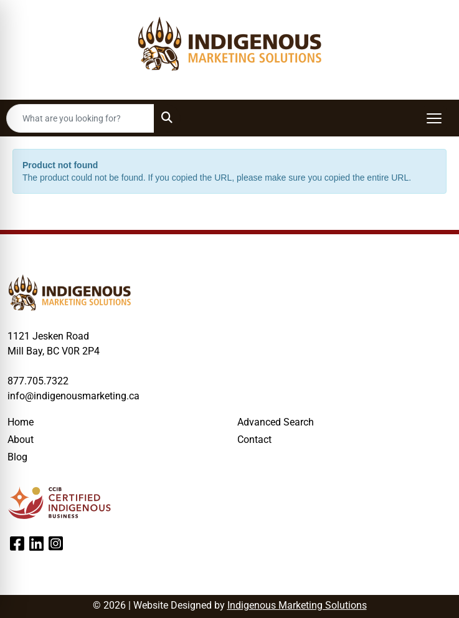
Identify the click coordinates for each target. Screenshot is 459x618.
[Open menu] (434, 118)
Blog (17, 457)
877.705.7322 (38, 381)
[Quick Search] (80, 118)
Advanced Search (275, 422)
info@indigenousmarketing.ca (73, 396)
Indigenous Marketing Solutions (297, 605)
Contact (254, 439)
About (20, 439)
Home (20, 422)
